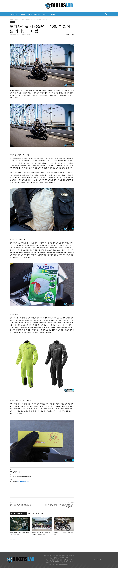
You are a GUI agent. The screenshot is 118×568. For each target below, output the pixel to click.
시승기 (45, 14)
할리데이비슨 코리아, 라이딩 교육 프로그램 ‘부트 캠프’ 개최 (59, 506)
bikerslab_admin (16, 34)
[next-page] (14, 538)
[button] (106, 14)
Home (11, 19)
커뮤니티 (52, 14)
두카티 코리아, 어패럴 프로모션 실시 (21, 505)
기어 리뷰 (37, 14)
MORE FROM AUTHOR (36, 513)
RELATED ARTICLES (18, 513)
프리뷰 (30, 14)
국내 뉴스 (14, 14)
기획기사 (22, 14)
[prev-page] (11, 538)
